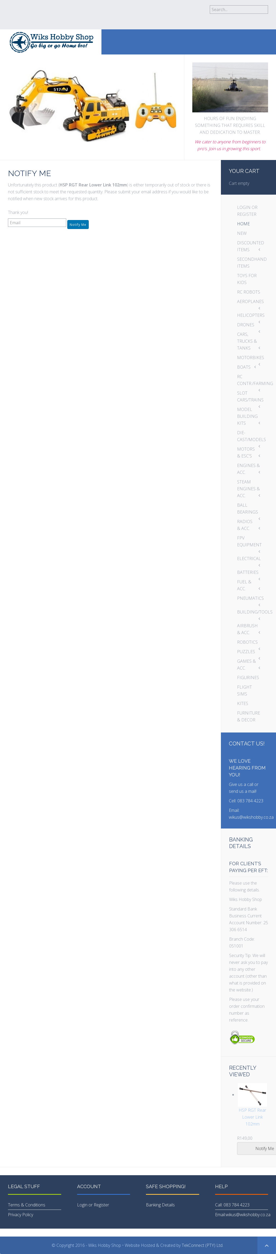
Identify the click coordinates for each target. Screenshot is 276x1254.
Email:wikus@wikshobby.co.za (242, 1215)
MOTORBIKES (250, 357)
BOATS (244, 367)
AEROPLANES (250, 301)
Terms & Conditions (26, 1205)
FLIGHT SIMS (244, 690)
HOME (243, 224)
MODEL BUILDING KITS (247, 416)
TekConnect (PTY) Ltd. (203, 1245)
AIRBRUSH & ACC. (247, 629)
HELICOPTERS (251, 315)
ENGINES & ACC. (248, 469)
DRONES (245, 325)
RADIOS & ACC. (244, 525)
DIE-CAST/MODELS (251, 436)
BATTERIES (248, 572)
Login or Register (93, 1205)
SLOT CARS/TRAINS (250, 396)
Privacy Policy (20, 1215)
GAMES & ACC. (246, 664)
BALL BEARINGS (247, 508)
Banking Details (160, 1205)
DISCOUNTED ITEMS (250, 246)
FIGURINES (248, 677)
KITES (242, 703)
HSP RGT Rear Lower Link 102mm (252, 1117)
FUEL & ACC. (244, 585)
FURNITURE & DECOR (248, 716)
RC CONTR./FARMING (252, 380)
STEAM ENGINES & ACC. (248, 488)
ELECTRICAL (249, 558)
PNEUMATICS (250, 598)
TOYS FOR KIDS (247, 279)
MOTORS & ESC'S (246, 452)
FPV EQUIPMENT (249, 541)
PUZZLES (246, 652)
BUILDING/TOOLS (252, 612)
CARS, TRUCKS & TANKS (247, 341)
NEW (242, 233)
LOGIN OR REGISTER (247, 210)
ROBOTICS (247, 642)
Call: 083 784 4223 (232, 1205)
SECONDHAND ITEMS (252, 262)
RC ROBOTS (248, 292)
